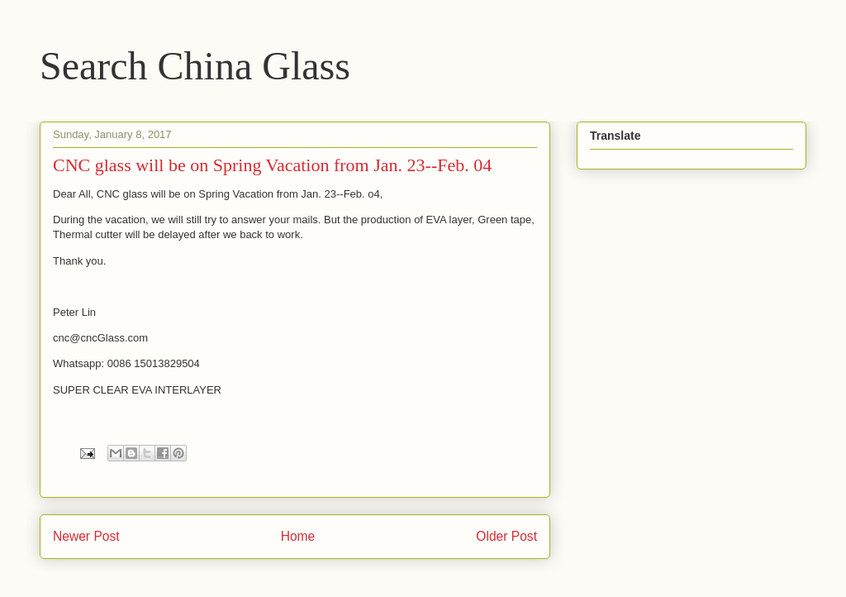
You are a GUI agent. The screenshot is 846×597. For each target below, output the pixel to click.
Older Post (506, 536)
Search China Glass (195, 66)
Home (298, 536)
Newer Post (86, 536)
